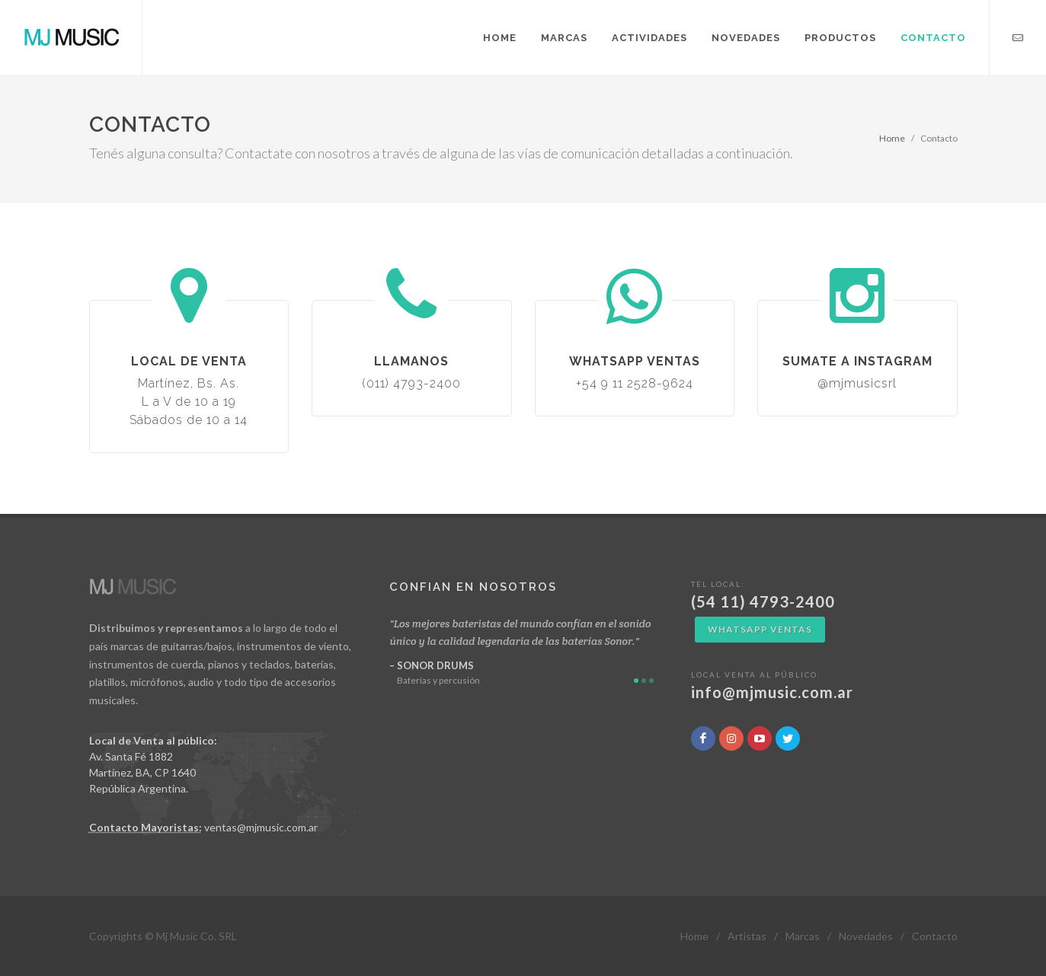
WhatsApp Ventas (760, 629)
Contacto (935, 936)
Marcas (802, 936)
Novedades (866, 936)
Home (892, 138)
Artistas (747, 936)
